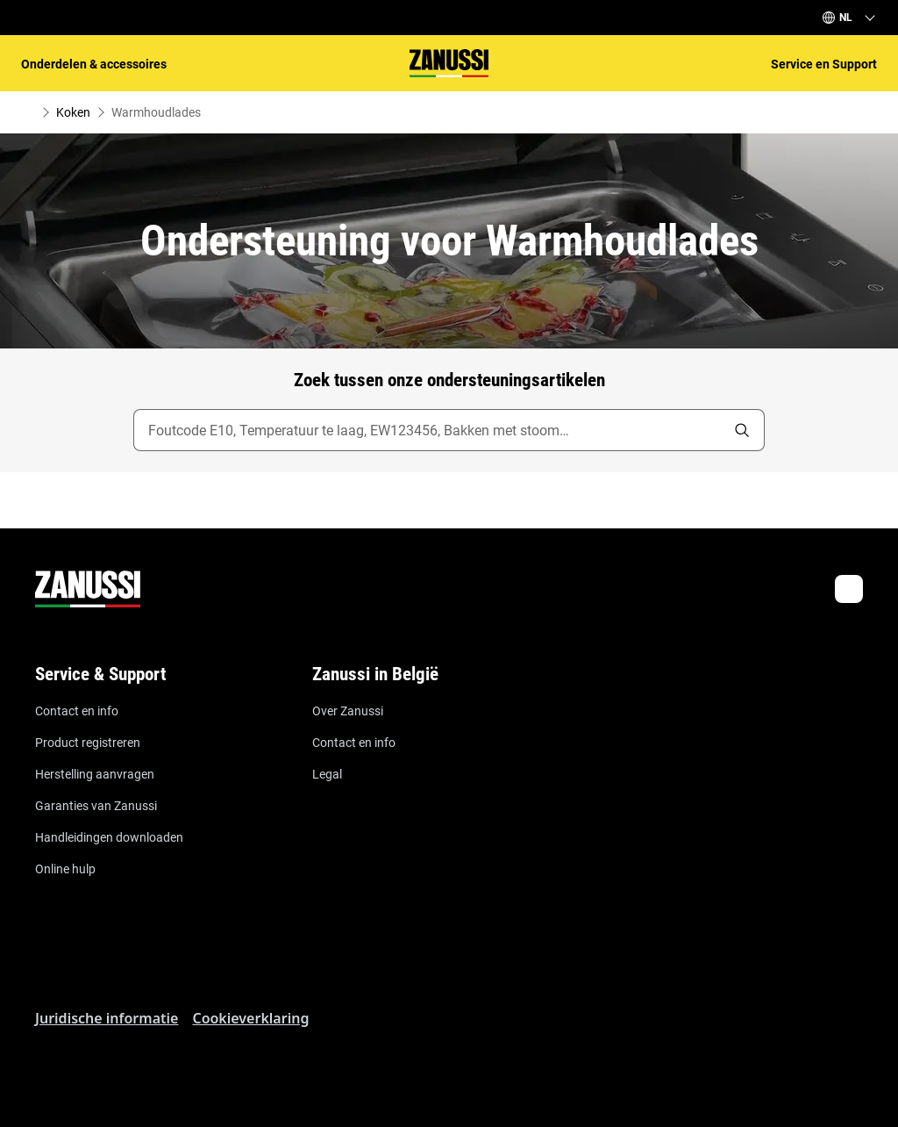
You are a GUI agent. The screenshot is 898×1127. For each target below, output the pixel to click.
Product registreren (87, 743)
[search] (742, 430)
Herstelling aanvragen (94, 774)
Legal (327, 774)
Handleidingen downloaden (109, 837)
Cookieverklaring (250, 1018)
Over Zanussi (347, 711)
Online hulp (65, 869)
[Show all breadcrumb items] (28, 112)
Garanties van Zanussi (96, 806)
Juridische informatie (106, 1018)
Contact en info (76, 711)
